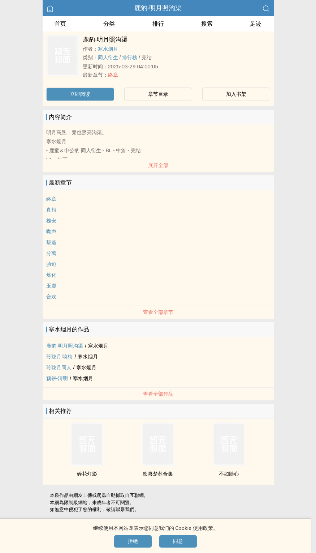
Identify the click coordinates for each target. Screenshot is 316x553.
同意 (178, 541)
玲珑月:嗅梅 (59, 357)
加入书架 (236, 94)
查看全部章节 (158, 312)
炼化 (51, 275)
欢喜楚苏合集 (158, 474)
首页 (60, 24)
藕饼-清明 (57, 378)
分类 (109, 24)
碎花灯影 (87, 474)
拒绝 (133, 541)
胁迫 (51, 264)
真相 (51, 210)
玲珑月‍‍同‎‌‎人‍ (59, 367)
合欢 (51, 296)
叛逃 (51, 242)
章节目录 (158, 94)
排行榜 (129, 57)
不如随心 (229, 474)
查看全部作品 (158, 394)
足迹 (255, 24)
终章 (113, 75)
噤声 (51, 231)
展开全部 (158, 165)
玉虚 (51, 286)
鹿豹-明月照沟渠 (158, 8)
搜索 (207, 24)
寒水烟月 (108, 49)
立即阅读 (80, 94)
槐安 (51, 221)
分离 (51, 253)
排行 (158, 24)
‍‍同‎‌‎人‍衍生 (108, 57)
